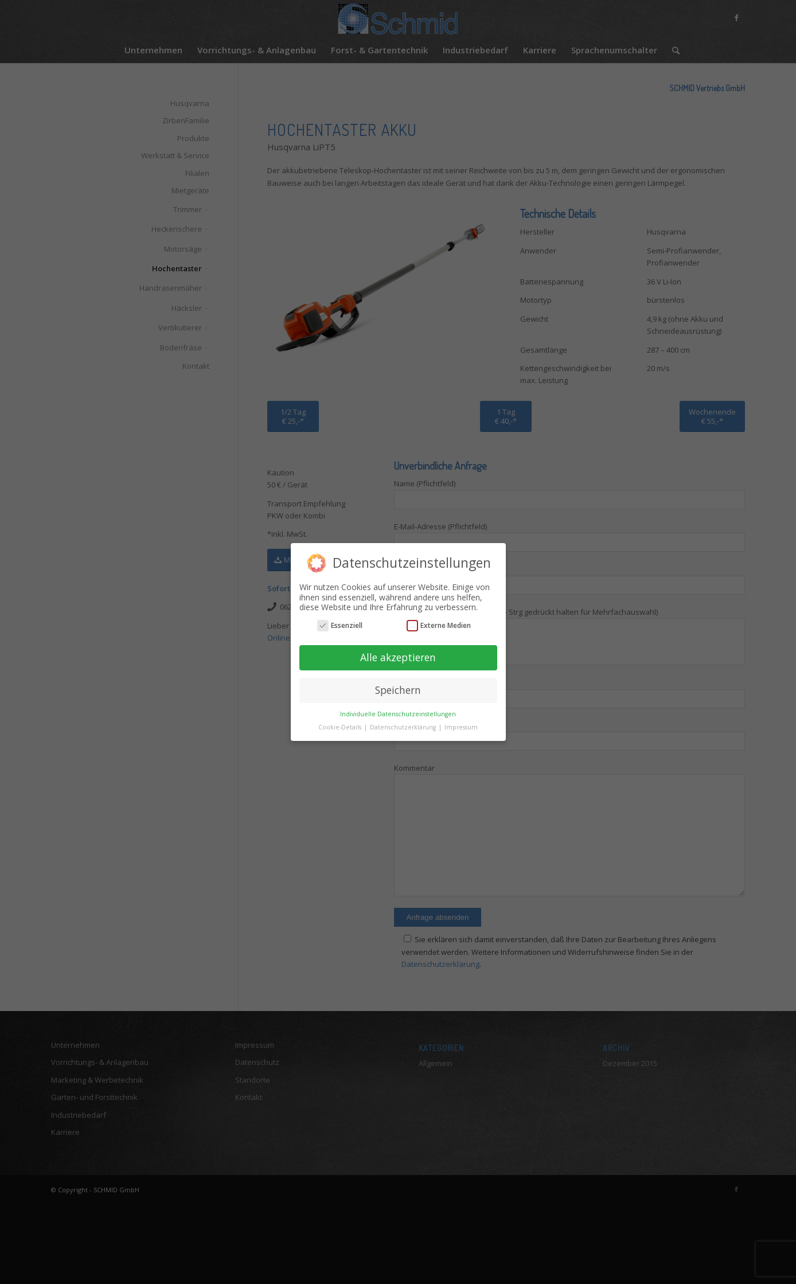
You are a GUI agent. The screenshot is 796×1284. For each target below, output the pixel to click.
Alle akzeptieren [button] (398, 657)
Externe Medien (439, 625)
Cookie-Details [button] (340, 727)
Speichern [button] (398, 690)
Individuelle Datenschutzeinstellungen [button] (398, 714)
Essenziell (339, 625)
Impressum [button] (461, 727)
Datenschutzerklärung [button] (404, 727)
